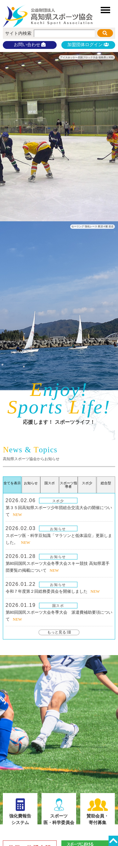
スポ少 (58, 501)
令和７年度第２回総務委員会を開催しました (46, 591)
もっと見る (59, 632)
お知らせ (58, 529)
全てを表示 (12, 483)
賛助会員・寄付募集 (98, 811)
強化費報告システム (20, 811)
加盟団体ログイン (88, 44)
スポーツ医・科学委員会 (58, 811)
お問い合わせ (30, 44)
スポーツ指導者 (68, 484)
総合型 (106, 483)
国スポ (58, 605)
